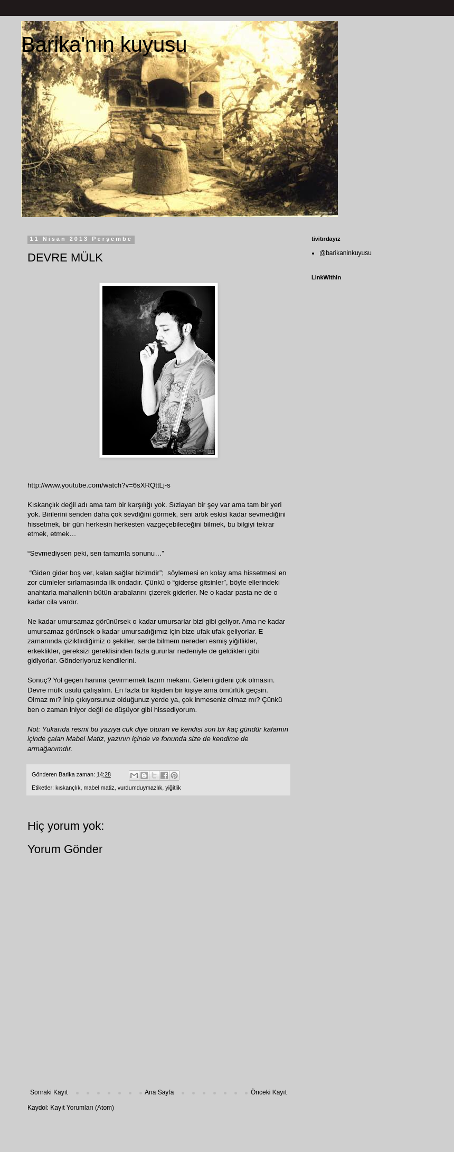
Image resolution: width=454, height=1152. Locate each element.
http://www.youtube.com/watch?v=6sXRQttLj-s (99, 485)
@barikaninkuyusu (345, 253)
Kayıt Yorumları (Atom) (82, 1107)
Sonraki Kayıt (49, 1092)
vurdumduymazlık (140, 787)
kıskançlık (67, 787)
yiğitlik (173, 787)
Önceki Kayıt (269, 1092)
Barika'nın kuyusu (104, 44)
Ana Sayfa (159, 1092)
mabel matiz (98, 787)
